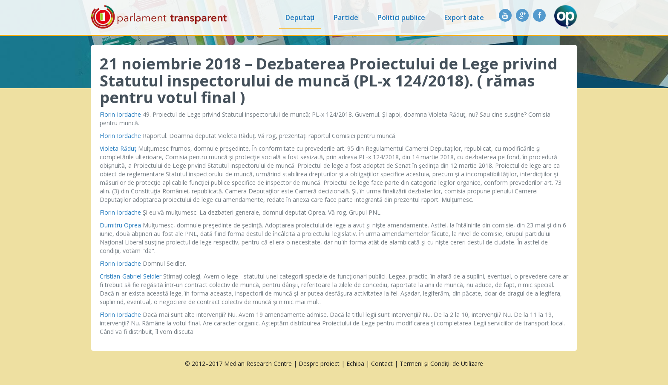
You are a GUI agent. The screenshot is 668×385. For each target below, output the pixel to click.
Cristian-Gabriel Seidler (130, 276)
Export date (464, 17)
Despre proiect (319, 363)
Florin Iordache (120, 114)
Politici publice (401, 17)
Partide (346, 17)
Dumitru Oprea (120, 225)
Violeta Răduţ (118, 148)
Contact (382, 363)
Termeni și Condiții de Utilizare (441, 363)
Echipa (355, 363)
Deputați (299, 17)
